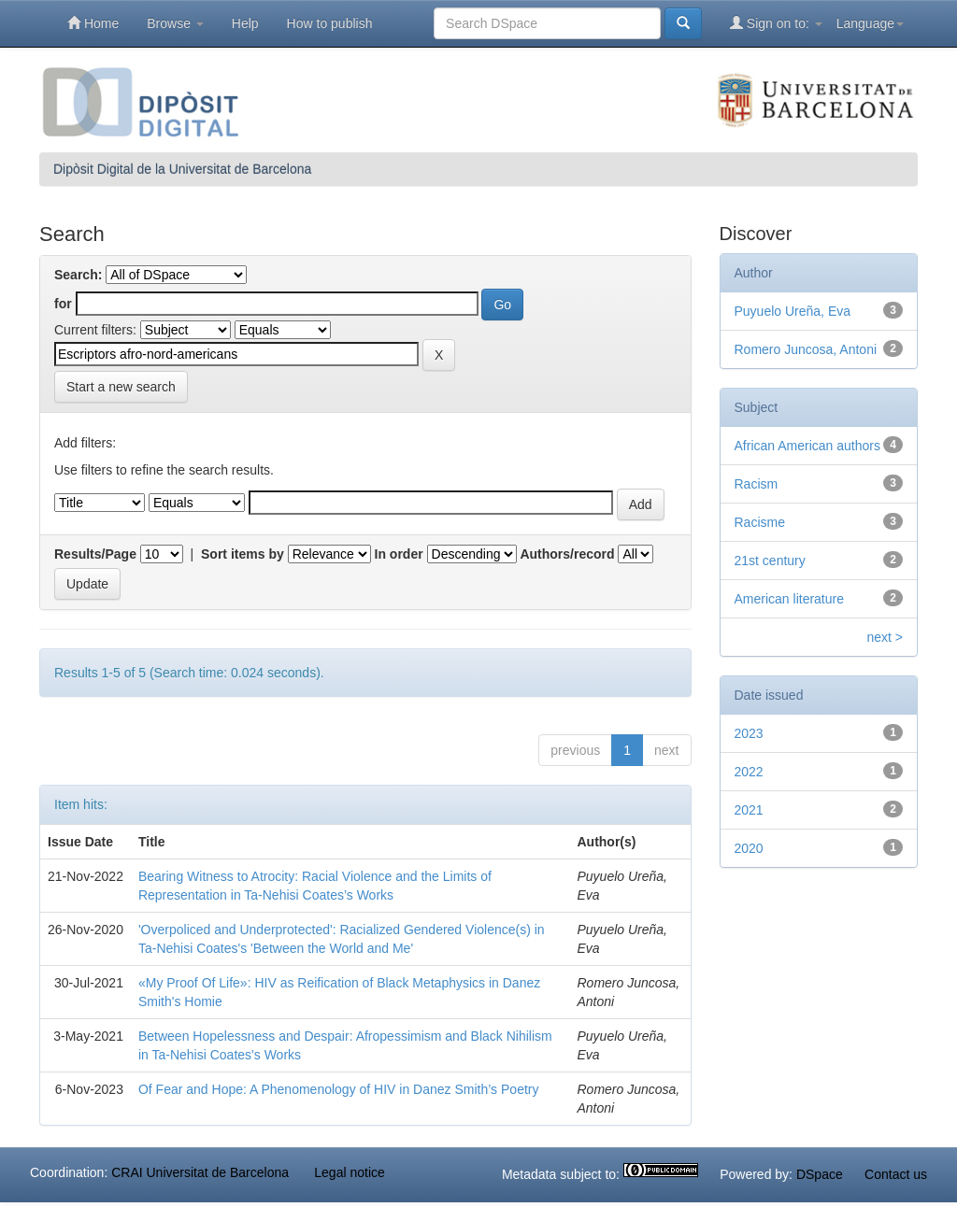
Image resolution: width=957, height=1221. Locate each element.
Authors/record (567, 554)
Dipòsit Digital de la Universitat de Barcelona (182, 169)
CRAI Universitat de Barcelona (200, 1172)
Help (245, 23)
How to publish (330, 23)
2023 (749, 733)
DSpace (819, 1174)
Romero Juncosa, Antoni (806, 349)
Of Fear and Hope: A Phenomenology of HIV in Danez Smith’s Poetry (338, 1089)
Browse (175, 23)
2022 (749, 771)
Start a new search (121, 386)
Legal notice (349, 1172)
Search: (78, 274)
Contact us (895, 1174)
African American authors (807, 445)
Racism (756, 483)
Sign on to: (776, 23)
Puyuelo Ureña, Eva (793, 311)
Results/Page (95, 554)
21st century (770, 560)
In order (399, 554)
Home (93, 23)
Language (870, 23)
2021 (749, 809)
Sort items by (242, 554)
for (63, 303)
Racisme (760, 522)
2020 (749, 848)
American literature (790, 598)
